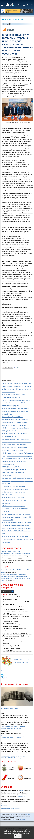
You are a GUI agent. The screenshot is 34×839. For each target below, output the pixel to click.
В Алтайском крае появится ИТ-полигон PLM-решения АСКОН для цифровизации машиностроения (17, 461)
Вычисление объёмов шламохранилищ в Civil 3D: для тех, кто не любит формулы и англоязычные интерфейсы (16, 614)
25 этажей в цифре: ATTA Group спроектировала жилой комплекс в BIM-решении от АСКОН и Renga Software (15, 419)
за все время (13, 594)
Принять (18, 836)
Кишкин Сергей (4, 731)
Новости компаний (12, 19)
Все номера (5, 671)
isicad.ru (22, 790)
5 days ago (18, 737)
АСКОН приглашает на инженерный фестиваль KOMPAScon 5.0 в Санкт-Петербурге (14, 500)
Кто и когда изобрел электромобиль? (15, 633)
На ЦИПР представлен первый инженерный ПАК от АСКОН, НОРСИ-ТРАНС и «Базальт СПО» (16, 531)
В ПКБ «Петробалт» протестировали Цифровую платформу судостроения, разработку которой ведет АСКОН (14, 447)
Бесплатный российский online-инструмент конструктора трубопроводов (13, 648)
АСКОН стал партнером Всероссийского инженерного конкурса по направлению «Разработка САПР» (15, 411)
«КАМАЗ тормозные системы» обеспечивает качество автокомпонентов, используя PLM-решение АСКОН (17, 517)
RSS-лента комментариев (9, 708)
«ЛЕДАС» (27, 814)
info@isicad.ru (21, 796)
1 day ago (18, 728)
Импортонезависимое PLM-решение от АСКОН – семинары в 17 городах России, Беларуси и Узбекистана (15, 428)
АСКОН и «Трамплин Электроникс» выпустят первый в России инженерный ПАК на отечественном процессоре (17, 403)
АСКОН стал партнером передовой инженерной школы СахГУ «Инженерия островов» (15, 508)
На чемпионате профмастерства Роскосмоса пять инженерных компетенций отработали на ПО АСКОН (17, 480)
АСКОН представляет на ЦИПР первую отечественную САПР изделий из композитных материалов (17, 539)
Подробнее (4, 805)
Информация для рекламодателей (10, 808)
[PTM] (2, 713)
